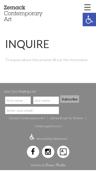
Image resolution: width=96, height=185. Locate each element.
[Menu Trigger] (87, 7)
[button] (89, 19)
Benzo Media (56, 165)
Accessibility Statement (52, 139)
